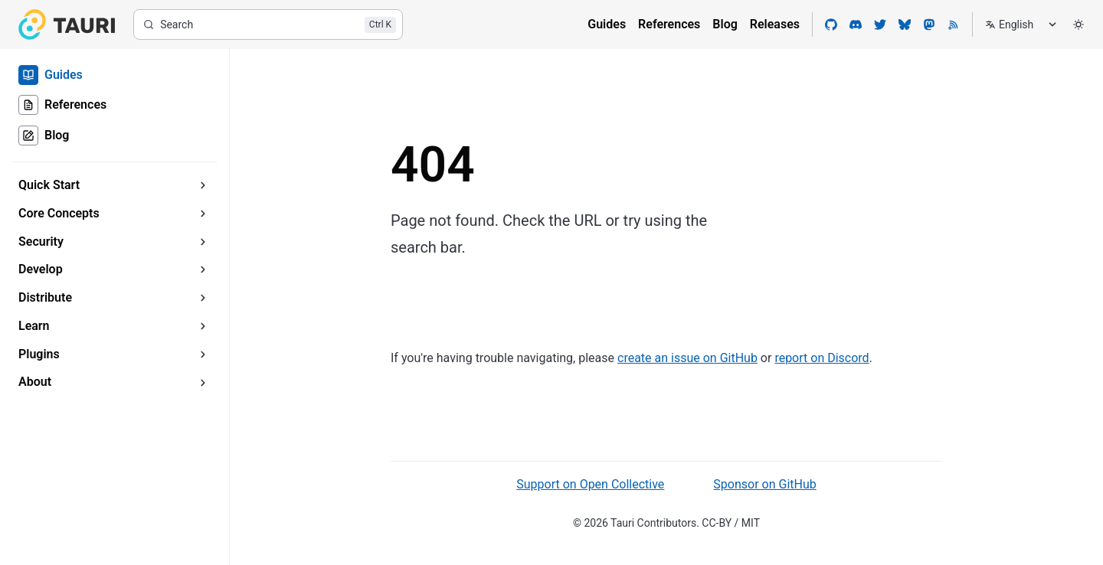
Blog (724, 24)
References (669, 24)
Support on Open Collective (590, 484)
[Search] (268, 24)
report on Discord (821, 358)
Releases (775, 24)
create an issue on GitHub (687, 358)
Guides (607, 24)
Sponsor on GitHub (764, 484)
